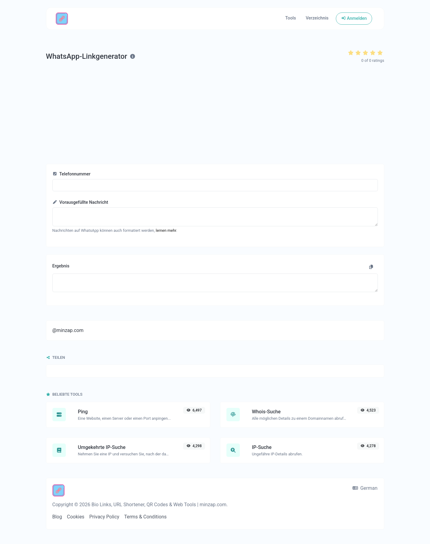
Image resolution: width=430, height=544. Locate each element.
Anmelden (354, 18)
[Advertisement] (215, 114)
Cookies (75, 517)
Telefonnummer (71, 174)
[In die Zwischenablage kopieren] (371, 267)
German (365, 488)
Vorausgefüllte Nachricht (80, 202)
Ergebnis (60, 266)
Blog (57, 517)
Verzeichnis (317, 18)
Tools (290, 18)
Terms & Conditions (145, 517)
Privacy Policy (104, 517)
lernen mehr (166, 230)
